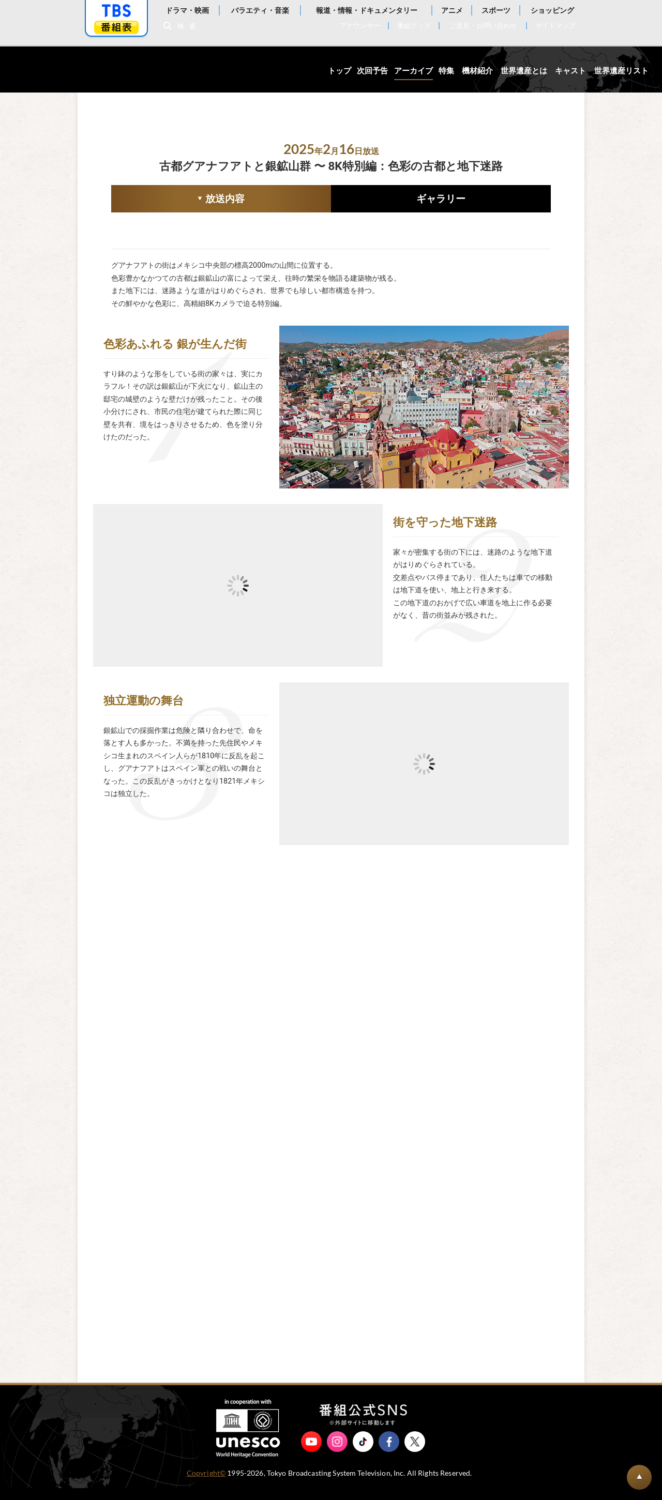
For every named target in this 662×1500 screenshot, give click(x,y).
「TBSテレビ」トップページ (116, 11)
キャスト (570, 70)
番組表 (116, 27)
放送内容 (178, 200)
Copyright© (206, 1484)
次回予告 (372, 70)
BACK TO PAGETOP (639, 1477)
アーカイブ (413, 70)
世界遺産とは (524, 70)
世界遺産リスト (621, 70)
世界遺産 (63, 69)
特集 (446, 70)
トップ (339, 70)
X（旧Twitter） (414, 1453)
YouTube (311, 1453)
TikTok (363, 1453)
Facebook (389, 1453)
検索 (189, 26)
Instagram (337, 1453)
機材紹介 (477, 70)
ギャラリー (440, 199)
